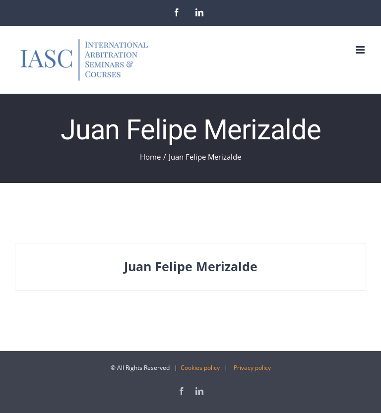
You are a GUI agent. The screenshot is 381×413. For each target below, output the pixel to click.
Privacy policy (252, 367)
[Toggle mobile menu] (361, 50)
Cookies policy (200, 367)
